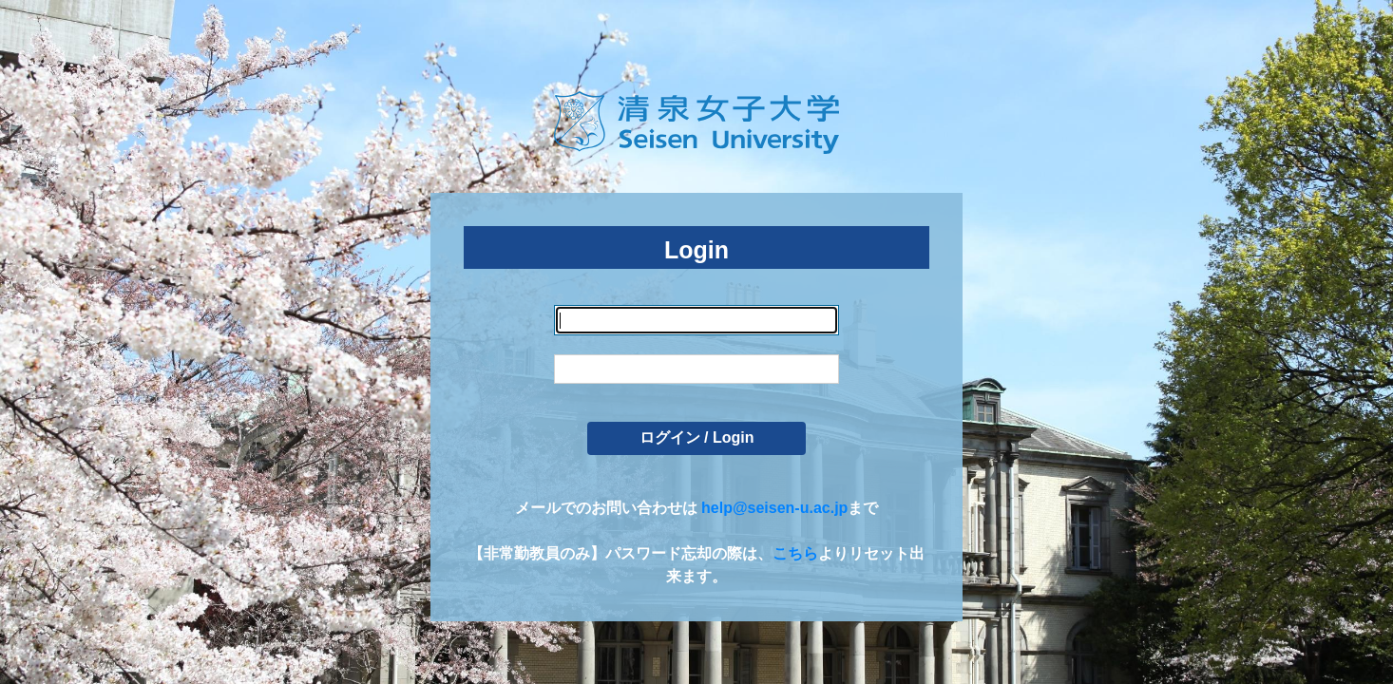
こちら (795, 553)
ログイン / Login (696, 437)
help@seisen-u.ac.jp (774, 508)
